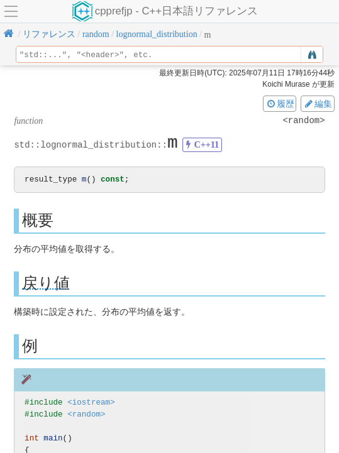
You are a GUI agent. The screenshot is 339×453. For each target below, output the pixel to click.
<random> (86, 415)
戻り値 (46, 283)
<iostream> (91, 403)
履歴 (279, 104)
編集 (317, 104)
